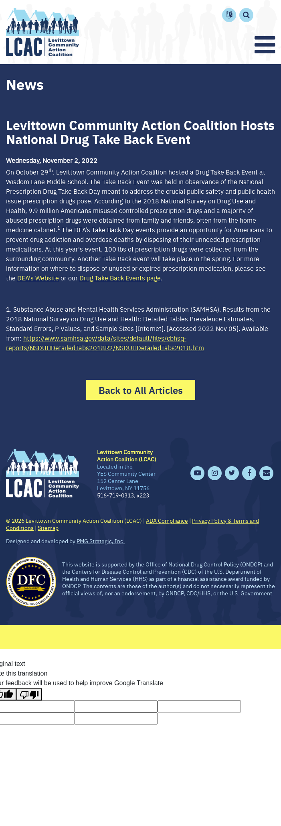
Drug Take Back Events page (120, 277)
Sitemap (48, 528)
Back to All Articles (141, 390)
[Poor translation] (29, 694)
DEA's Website (38, 277)
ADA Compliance (167, 520)
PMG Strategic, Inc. (101, 541)
